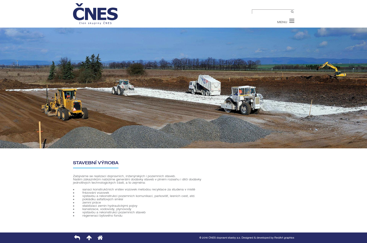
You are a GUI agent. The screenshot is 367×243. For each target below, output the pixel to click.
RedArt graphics (284, 237)
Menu (282, 21)
